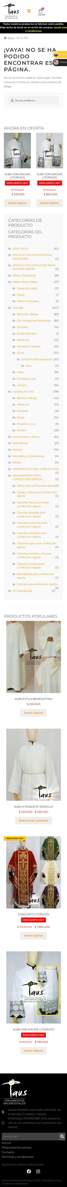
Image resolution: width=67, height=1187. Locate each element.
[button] (29, 11)
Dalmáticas (20, 443)
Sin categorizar (22, 590)
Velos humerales (28, 301)
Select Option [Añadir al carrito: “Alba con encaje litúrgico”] (17, 203)
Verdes (21, 385)
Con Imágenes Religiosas (34, 320)
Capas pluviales (27, 288)
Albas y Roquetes (24, 275)
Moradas (22, 410)
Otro (29, 365)
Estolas (17, 449)
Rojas (20, 372)
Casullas (17, 307)
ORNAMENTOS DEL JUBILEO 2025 (35, 469)
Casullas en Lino (23, 391)
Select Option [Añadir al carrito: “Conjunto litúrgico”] (33, 935)
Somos (6, 1142)
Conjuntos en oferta (25, 436)
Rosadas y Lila (26, 378)
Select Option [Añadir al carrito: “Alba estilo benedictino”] (33, 712)
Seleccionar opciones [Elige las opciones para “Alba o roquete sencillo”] (33, 820)
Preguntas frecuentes (16, 1147)
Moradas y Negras (29, 346)
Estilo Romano (27, 333)
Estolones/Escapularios (36, 359)
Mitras (16, 462)
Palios (21, 294)
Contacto (8, 1152)
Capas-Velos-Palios (24, 281)
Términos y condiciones (17, 1156)
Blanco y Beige (27, 398)
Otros (20, 352)
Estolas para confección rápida (37, 584)
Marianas (23, 340)
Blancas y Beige (27, 314)
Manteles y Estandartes (28, 456)
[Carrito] (40, 11)
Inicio (11, 37)
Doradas (22, 327)
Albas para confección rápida (36, 485)
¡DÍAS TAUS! (20, 248)
